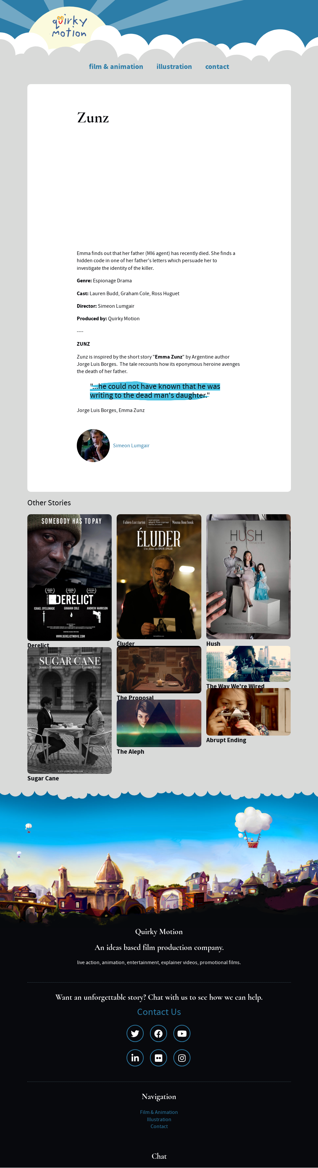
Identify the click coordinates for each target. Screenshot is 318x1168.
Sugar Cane (43, 779)
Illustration (174, 67)
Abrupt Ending (226, 741)
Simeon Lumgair (131, 445)
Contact (217, 67)
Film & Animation (116, 67)
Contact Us (159, 1012)
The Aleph (130, 752)
